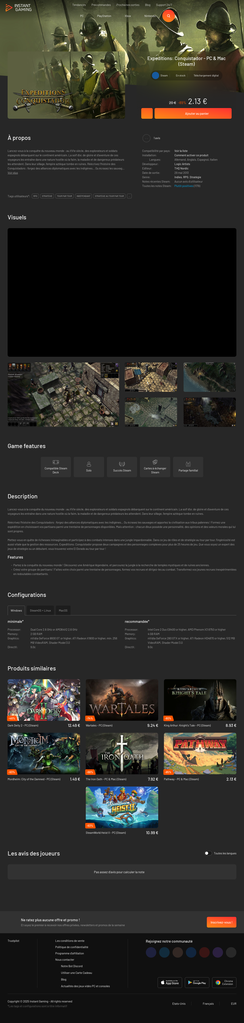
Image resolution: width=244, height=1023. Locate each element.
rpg (35, 196)
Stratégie (195, 177)
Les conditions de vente (69, 940)
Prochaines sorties (127, 4)
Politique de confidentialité (71, 947)
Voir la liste (181, 150)
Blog (147, 4)
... (129, 196)
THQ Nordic (181, 168)
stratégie (47, 196)
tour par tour (64, 196)
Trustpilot (13, 940)
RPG (185, 177)
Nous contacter (64, 959)
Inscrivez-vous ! (222, 922)
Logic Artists (182, 164)
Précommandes (101, 4)
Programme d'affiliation (69, 953)
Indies (178, 177)
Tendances (79, 4)
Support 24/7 (164, 4)
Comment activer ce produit (191, 155)
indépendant (83, 196)
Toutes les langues (220, 853)
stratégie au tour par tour (109, 196)
